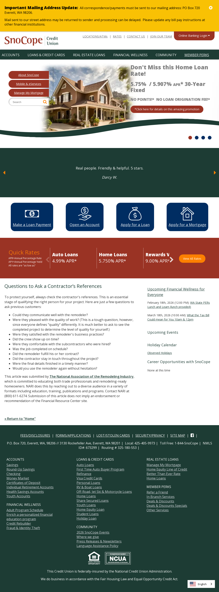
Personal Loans (88, 482)
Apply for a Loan (135, 217)
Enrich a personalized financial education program (29, 516)
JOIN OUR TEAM (161, 36)
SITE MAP (177, 435)
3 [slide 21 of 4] (203, 137)
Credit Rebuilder (18, 523)
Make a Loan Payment (32, 217)
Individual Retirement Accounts (30, 486)
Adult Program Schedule (24, 509)
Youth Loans (86, 504)
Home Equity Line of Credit (167, 469)
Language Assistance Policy (97, 545)
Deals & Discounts (160, 500)
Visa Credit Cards (89, 477)
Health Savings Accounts (25, 491)
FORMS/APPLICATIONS (73, 435)
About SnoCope (28, 75)
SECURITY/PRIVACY (150, 435)
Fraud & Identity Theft (23, 527)
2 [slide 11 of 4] (197, 137)
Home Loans (86, 495)
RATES (117, 36)
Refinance (84, 473)
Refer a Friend (157, 491)
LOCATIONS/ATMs (95, 36)
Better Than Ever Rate (163, 473)
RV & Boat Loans (89, 486)
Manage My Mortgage (28, 93)
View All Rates (192, 258)
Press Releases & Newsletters (99, 540)
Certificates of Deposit (23, 482)
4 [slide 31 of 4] (209, 137)
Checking (13, 473)
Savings (12, 464)
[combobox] (201, 584)
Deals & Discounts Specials (167, 505)
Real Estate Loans (89, 55)
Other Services (158, 509)
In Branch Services (161, 496)
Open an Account (85, 217)
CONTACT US (136, 36)
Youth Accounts (18, 495)
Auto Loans (85, 464)
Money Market (17, 477)
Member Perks (196, 55)
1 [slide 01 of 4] (190, 137)
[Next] (215, 172)
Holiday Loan (86, 518)
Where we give (88, 536)
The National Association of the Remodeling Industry (92, 376)
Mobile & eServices (28, 84)
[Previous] (4, 172)
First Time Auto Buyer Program (100, 469)
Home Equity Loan (90, 509)
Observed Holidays (159, 352)
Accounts (10, 55)
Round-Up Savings (20, 469)
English (198, 584)
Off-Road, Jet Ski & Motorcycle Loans (104, 491)
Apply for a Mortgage (187, 217)
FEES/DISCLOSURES (35, 435)
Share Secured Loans (93, 500)
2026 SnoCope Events (93, 532)
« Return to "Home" (20, 418)
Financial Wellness (130, 55)
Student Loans (88, 513)
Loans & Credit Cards (46, 55)
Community (166, 55)
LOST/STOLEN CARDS (113, 435)
